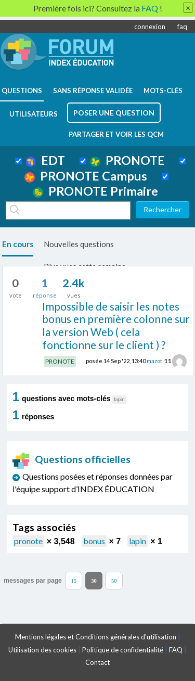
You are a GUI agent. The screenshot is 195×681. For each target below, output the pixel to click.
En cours (17, 244)
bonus (94, 541)
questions (22, 90)
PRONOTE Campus (85, 176)
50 (114, 580)
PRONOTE (127, 160)
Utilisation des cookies (42, 650)
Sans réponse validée (93, 90)
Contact (97, 662)
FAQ (176, 650)
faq (182, 26)
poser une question (113, 112)
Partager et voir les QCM (116, 134)
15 (73, 580)
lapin (137, 541)
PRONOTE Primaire (95, 191)
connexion (149, 26)
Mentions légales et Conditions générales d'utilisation (95, 637)
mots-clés (163, 90)
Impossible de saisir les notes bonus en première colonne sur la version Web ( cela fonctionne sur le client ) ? (116, 325)
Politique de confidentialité (122, 650)
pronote (28, 541)
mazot (154, 360)
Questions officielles (71, 459)
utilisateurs (33, 114)
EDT (45, 160)
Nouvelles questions (79, 244)
